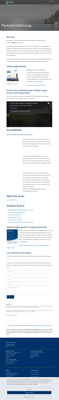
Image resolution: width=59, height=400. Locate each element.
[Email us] (6, 347)
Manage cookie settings (29, 397)
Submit (10, 296)
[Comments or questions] (28, 290)
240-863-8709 (10, 363)
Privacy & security (34, 372)
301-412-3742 (10, 356)
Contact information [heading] (10, 342)
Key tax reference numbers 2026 (16, 212)
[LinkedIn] (7, 357)
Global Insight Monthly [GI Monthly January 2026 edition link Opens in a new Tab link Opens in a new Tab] (39, 85)
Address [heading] (8, 370)
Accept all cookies (29, 392)
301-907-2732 (36, 355)
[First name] (28, 271)
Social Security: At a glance (15, 220)
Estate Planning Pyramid (14, 215)
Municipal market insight (14, 217)
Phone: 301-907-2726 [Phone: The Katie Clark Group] (10, 345)
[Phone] (28, 283)
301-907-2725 (12, 362)
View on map (8, 376)
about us (15, 200)
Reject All (29, 389)
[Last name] (28, 275)
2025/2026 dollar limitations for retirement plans (20, 210)
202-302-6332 (35, 356)
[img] (29, 17)
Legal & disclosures (34, 374)
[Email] (28, 279)
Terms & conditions (34, 376)
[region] (29, 388)
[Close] (56, 378)
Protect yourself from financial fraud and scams (20, 222)
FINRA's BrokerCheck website (43, 325)
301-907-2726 (12, 355)
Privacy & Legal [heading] (34, 370)
